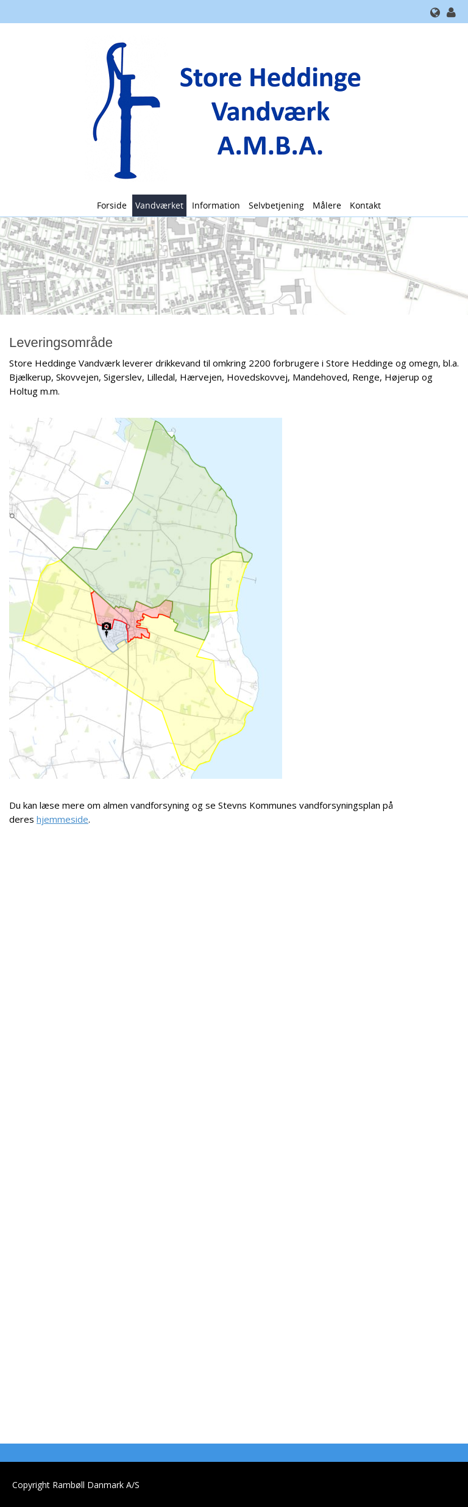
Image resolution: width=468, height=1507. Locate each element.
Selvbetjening (276, 205)
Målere (327, 205)
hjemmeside (62, 819)
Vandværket (159, 205)
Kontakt (365, 205)
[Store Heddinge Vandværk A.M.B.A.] (230, 107)
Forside (112, 205)
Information (216, 205)
